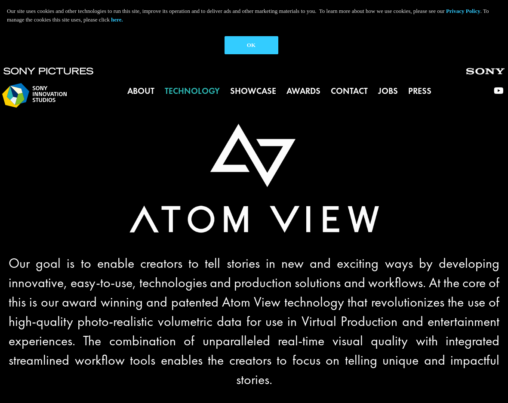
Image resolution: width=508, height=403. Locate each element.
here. (117, 19)
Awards (303, 90)
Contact (349, 90)
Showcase (253, 90)
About (140, 90)
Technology (192, 90)
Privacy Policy (463, 11)
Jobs (388, 90)
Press (419, 90)
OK (251, 45)
